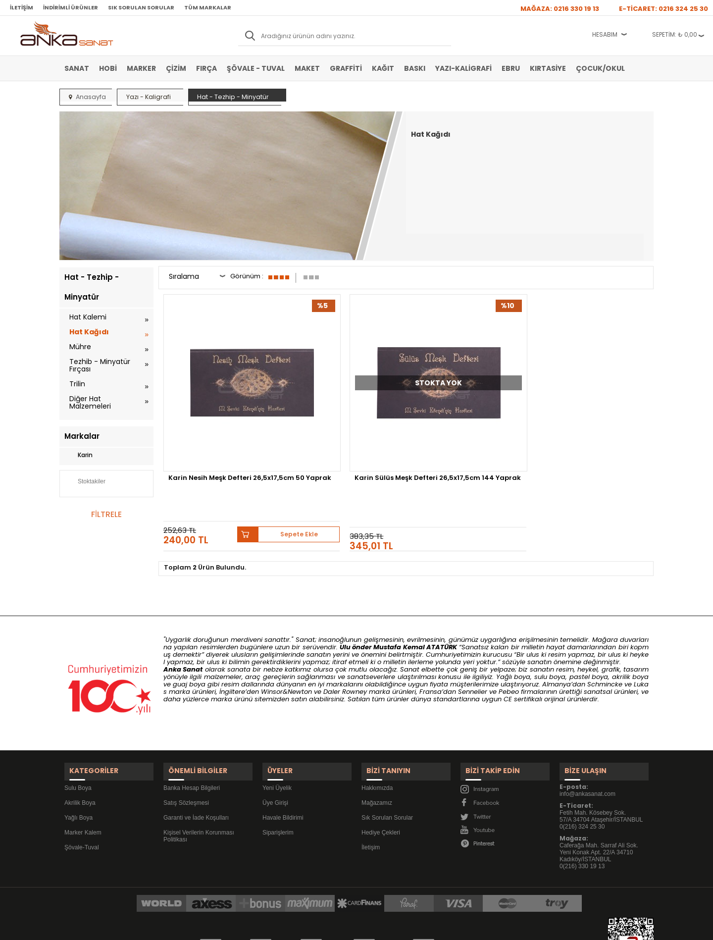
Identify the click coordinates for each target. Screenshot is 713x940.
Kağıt (383, 68)
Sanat (76, 68)
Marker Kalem (83, 767)
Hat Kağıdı (89, 332)
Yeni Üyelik (277, 722)
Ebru (511, 68)
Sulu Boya (78, 722)
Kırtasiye (548, 68)
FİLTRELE (106, 514)
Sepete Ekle (252, 458)
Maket (307, 68)
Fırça (206, 68)
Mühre (80, 347)
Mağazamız (376, 737)
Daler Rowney (346, 632)
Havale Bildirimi (283, 752)
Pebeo (509, 632)
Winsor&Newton (286, 632)
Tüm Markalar (207, 7)
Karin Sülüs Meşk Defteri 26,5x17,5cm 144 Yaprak (337, 421)
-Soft (301, 927)
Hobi (108, 68)
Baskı (414, 68)
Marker (141, 68)
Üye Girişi (275, 737)
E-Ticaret (327, 927)
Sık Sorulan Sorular (141, 7)
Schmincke (604, 625)
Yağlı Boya (78, 752)
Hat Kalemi (87, 317)
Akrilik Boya (80, 737)
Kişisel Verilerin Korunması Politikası (198, 771)
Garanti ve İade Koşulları (196, 752)
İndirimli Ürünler (70, 7)
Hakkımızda (377, 722)
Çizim (176, 68)
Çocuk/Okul (600, 68)
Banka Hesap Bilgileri (191, 722)
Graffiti (346, 68)
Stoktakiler (84, 482)
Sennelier (472, 632)
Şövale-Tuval (81, 782)
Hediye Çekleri (380, 767)
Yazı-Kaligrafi (463, 68)
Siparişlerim (278, 767)
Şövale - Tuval (256, 68)
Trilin (77, 384)
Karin (78, 455)
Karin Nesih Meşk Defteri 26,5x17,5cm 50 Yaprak (212, 421)
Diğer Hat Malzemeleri (90, 402)
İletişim (21, 7)
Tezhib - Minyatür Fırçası (99, 365)
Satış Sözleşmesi (186, 737)
